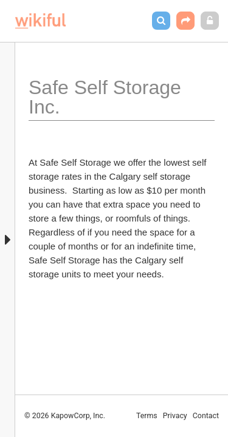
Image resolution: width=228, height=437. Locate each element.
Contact (206, 416)
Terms (146, 416)
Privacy (175, 416)
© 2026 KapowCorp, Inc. (64, 416)
